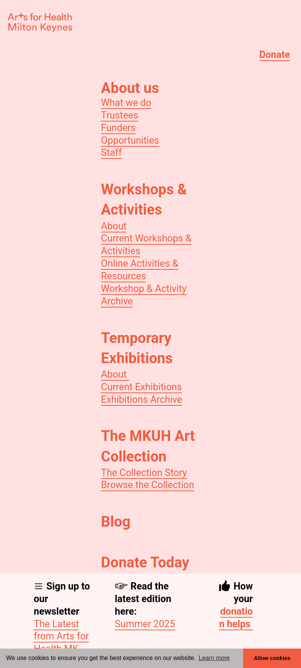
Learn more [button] (214, 658)
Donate (274, 54)
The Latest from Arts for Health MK (61, 636)
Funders (118, 127)
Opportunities (130, 140)
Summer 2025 (145, 624)
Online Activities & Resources (139, 270)
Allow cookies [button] (272, 658)
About (113, 226)
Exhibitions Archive (141, 399)
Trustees (119, 115)
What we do (126, 102)
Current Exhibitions (141, 386)
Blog (115, 521)
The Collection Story (144, 472)
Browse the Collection (147, 484)
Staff (111, 152)
